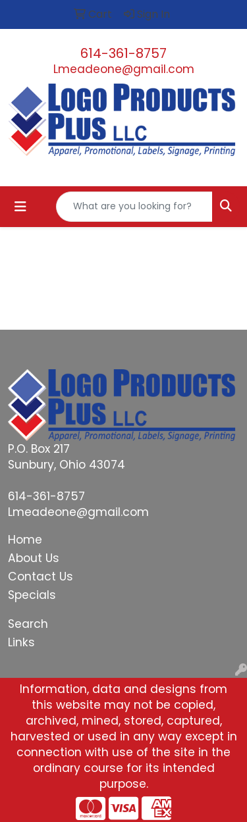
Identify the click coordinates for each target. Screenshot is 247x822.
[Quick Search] (134, 207)
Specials (32, 595)
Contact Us (40, 576)
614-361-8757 (123, 53)
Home (25, 540)
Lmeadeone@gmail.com (123, 69)
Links (21, 642)
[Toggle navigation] (20, 206)
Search (28, 624)
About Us (33, 558)
